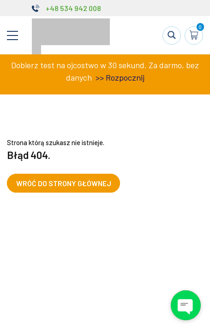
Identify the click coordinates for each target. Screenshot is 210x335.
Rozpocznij (125, 77)
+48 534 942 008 (73, 8)
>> (99, 77)
